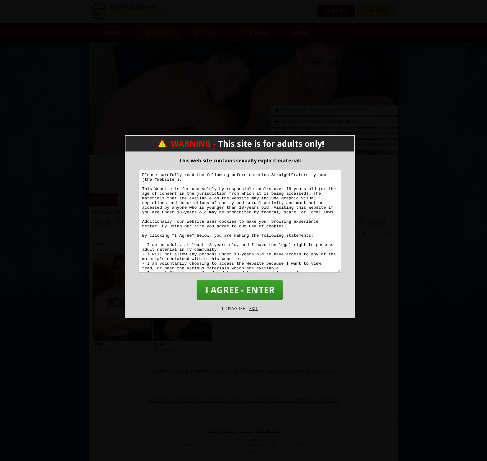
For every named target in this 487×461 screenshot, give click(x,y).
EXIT (253, 308)
